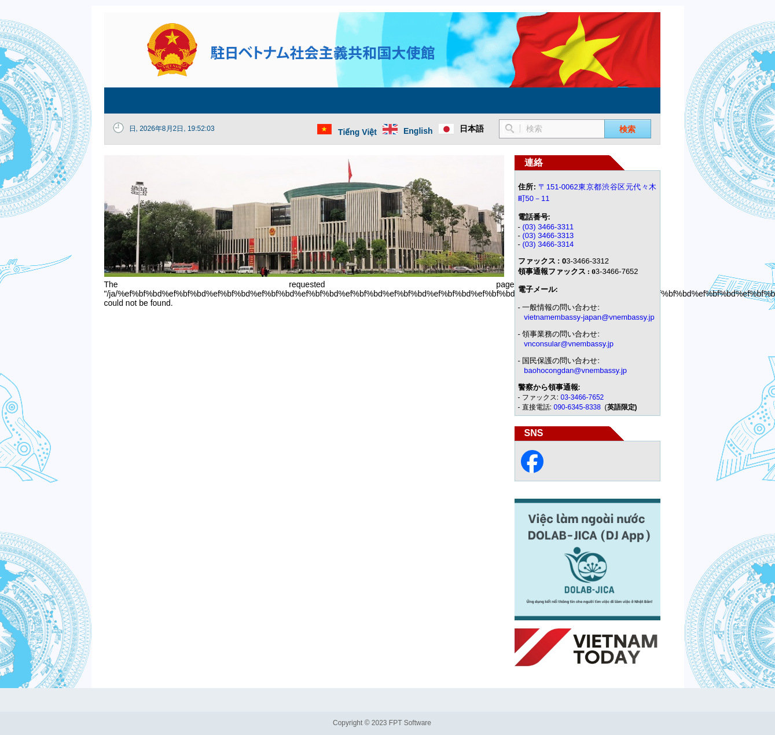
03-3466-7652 (582, 397)
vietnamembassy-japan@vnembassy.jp (589, 317)
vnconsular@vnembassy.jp (569, 343)
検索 (627, 129)
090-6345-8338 (578, 407)
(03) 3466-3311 (548, 226)
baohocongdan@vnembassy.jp (575, 370)
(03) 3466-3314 (548, 244)
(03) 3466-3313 (548, 235)
